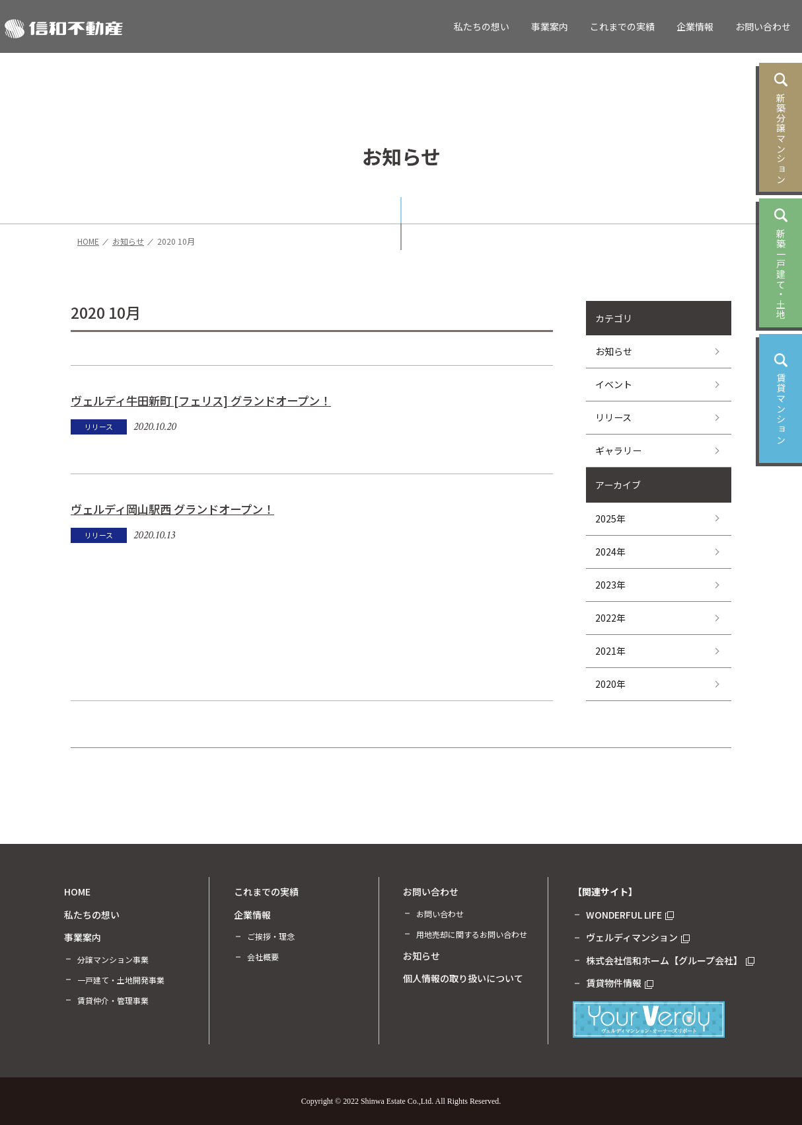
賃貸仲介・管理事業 (113, 1000)
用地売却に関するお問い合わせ (471, 934)
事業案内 (549, 26)
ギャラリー (618, 450)
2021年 (610, 650)
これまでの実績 (622, 26)
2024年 (610, 551)
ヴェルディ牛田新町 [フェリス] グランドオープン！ (201, 400)
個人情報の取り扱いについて (463, 978)
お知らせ (613, 351)
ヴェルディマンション (638, 937)
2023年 (610, 584)
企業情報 (694, 26)
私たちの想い (481, 26)
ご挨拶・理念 (271, 936)
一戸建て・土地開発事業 (120, 979)
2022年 (610, 617)
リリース (613, 417)
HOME (77, 891)
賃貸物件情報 (619, 982)
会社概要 (263, 956)
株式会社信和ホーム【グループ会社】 (670, 960)
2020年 (610, 683)
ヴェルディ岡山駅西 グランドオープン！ (172, 509)
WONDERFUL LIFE (630, 914)
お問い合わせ (763, 26)
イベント (613, 384)
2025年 (610, 518)
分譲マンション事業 (113, 959)
